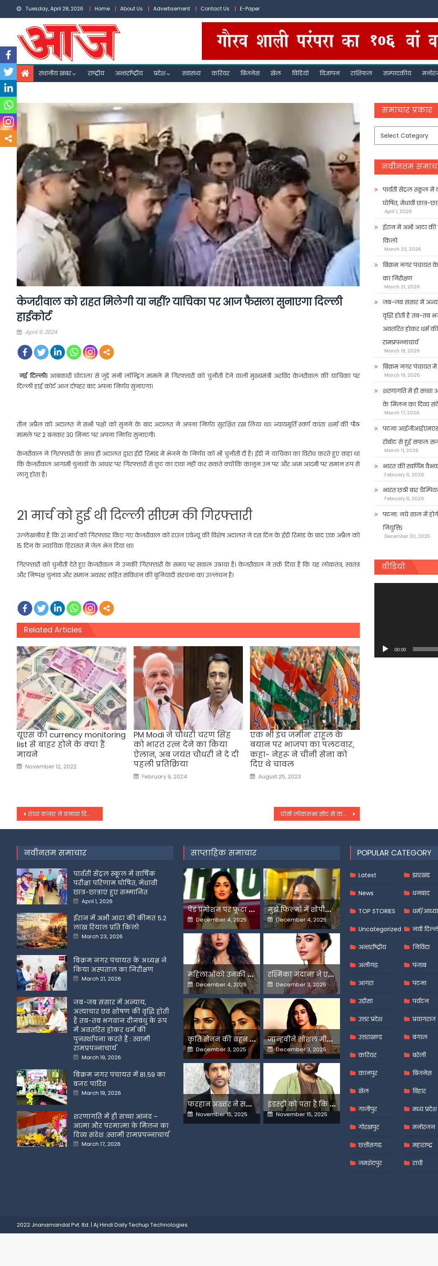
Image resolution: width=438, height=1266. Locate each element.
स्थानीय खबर (55, 73)
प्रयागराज (423, 1019)
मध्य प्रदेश (424, 1109)
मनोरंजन (423, 1127)
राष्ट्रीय (96, 73)
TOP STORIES (376, 911)
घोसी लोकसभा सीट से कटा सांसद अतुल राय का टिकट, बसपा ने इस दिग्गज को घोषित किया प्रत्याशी (320, 814)
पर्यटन (420, 1001)
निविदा (421, 947)
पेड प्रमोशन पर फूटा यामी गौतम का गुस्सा (251, 909)
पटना (419, 983)
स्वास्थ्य (191, 73)
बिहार (419, 1091)
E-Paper (250, 8)
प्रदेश (159, 73)
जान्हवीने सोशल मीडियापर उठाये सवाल (329, 1039)
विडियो (300, 73)
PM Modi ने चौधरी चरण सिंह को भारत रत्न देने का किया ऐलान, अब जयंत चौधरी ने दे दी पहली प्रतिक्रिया (186, 749)
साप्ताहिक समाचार (224, 852)
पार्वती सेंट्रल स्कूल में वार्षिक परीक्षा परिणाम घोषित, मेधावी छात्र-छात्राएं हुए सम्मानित (115, 882)
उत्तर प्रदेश (370, 1019)
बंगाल (420, 1037)
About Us (131, 8)
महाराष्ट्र (422, 1145)
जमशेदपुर (370, 1163)
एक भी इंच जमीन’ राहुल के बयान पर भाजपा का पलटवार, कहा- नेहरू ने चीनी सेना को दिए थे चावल (302, 749)
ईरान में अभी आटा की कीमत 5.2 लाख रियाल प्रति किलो (119, 923)
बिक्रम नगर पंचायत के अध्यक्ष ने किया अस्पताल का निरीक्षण (120, 965)
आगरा (366, 983)
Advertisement (171, 8)
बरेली (419, 1055)
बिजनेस (250, 73)
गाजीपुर (367, 1109)
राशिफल (361, 73)
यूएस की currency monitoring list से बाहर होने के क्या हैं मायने (71, 744)
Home (102, 8)
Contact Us (215, 8)
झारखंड (421, 875)
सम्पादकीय (397, 73)
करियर (220, 73)
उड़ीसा (365, 1001)
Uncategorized (379, 929)
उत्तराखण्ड (370, 1037)
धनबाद (421, 893)
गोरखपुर (368, 1127)
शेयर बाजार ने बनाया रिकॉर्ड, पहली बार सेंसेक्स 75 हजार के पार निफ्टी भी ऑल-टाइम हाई (65, 814)
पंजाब (419, 965)
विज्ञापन (329, 73)
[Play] (385, 649)
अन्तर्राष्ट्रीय (129, 73)
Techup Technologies (158, 1225)
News (366, 893)
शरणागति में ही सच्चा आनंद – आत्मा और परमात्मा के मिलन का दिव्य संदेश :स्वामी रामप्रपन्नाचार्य (121, 1125)
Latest (367, 875)
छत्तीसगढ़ (369, 1145)
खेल (276, 73)
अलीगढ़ (368, 965)
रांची (417, 1163)
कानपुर (367, 1073)
